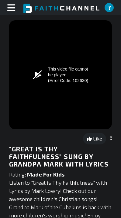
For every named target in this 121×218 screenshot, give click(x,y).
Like (94, 138)
